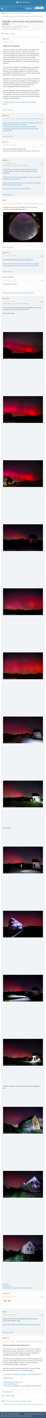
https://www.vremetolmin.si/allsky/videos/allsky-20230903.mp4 (21, 151)
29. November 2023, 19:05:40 (9, 1314)
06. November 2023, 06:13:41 (9, 203)
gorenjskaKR (9, 277)
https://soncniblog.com (10, 1384)
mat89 (7, 298)
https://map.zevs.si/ (8, 110)
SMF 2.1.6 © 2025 (5, 1414)
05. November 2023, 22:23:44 (9, 163)
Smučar (7, 1293)
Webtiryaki (26, 1414)
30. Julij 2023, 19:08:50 (8, 42)
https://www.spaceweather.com (13, 1382)
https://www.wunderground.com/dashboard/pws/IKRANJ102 (18, 293)
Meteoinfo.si (6, 1284)
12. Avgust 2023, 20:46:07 (8, 118)
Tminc (7, 142)
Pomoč (31, 1414)
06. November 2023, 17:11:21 (9, 280)
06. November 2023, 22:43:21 (9, 301)
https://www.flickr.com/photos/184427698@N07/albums (17, 1288)
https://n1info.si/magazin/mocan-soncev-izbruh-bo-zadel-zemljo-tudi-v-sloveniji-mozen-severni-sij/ (22, 184)
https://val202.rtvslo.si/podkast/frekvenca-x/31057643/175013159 (22, 1374)
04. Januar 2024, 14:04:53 (8, 1341)
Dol (3, 33)
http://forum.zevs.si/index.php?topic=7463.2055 (17, 188)
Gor (3, 1395)
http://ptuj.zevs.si (7, 1286)
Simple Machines (15, 1414)
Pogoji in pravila (37, 1414)
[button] (2, 8)
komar (7, 39)
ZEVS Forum (23, 2)
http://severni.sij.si (9, 1386)
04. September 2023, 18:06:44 (9, 145)
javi (6, 200)
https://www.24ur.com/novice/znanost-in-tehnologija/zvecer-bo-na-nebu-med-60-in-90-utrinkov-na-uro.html (22, 123)
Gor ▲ (43, 1414)
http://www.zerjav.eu (8, 247)
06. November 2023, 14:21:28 (9, 255)
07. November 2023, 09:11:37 (9, 1296)
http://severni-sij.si (21, 1386)
